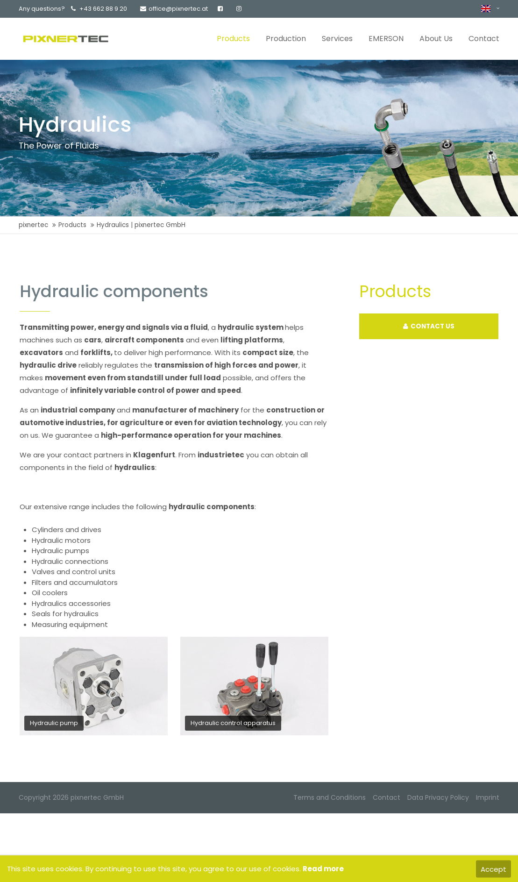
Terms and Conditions (329, 797)
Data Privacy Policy (438, 797)
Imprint (487, 797)
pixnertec (33, 224)
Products (72, 224)
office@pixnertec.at (174, 8)
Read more (323, 869)
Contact (386, 797)
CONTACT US (428, 326)
